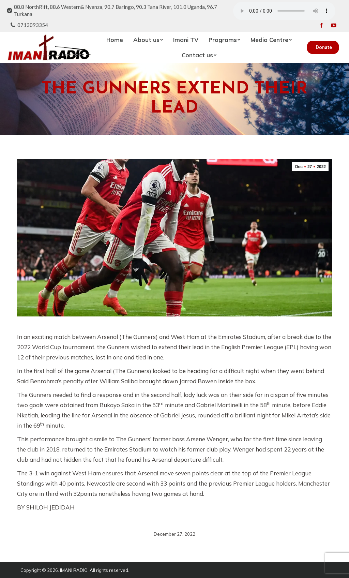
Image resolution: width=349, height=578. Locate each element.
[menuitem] (114, 39)
